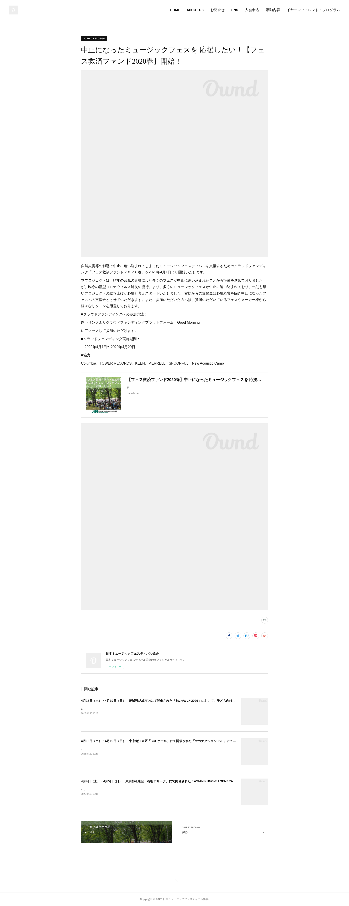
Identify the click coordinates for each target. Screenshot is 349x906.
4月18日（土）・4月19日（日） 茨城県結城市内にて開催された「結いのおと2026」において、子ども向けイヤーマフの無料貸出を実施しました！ (184, 700)
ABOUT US (195, 10)
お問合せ (217, 10)
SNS (234, 10)
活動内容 (273, 10)
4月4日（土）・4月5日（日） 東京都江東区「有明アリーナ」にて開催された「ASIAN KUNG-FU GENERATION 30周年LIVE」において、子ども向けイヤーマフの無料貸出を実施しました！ (214, 781)
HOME (175, 10)
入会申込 (252, 10)
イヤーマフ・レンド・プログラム (313, 10)
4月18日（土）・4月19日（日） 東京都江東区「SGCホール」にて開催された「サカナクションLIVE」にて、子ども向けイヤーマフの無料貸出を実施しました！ (194, 741)
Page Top (174, 881)
